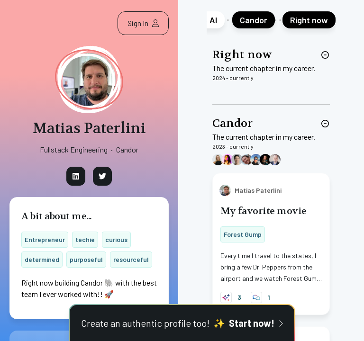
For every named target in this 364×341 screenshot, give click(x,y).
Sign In (143, 22)
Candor (232, 123)
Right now (242, 54)
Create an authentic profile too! (182, 323)
